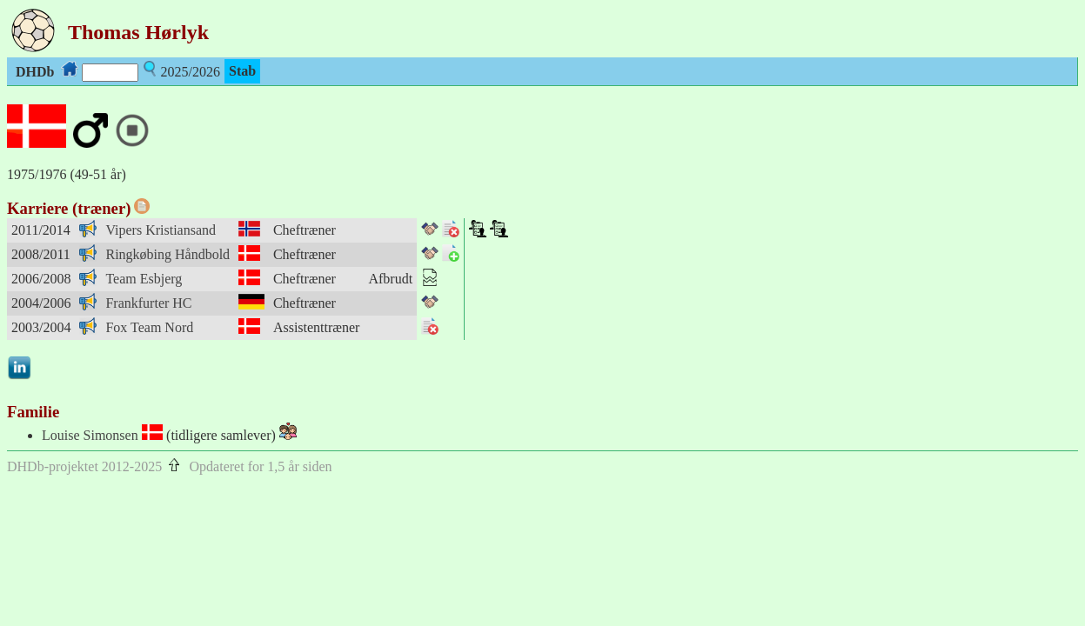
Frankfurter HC (148, 303)
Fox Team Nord (149, 327)
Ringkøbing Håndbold (167, 254)
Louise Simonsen (90, 435)
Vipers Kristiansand (160, 230)
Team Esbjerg (143, 278)
